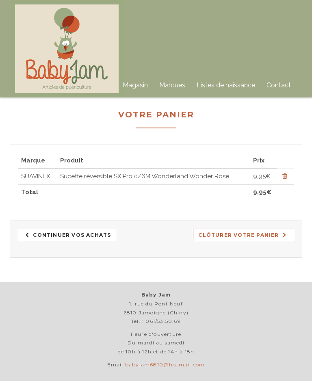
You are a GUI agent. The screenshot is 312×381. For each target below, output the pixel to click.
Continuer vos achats (68, 235)
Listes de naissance (226, 85)
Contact (278, 85)
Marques (172, 85)
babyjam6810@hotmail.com (165, 365)
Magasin (135, 85)
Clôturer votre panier (242, 235)
